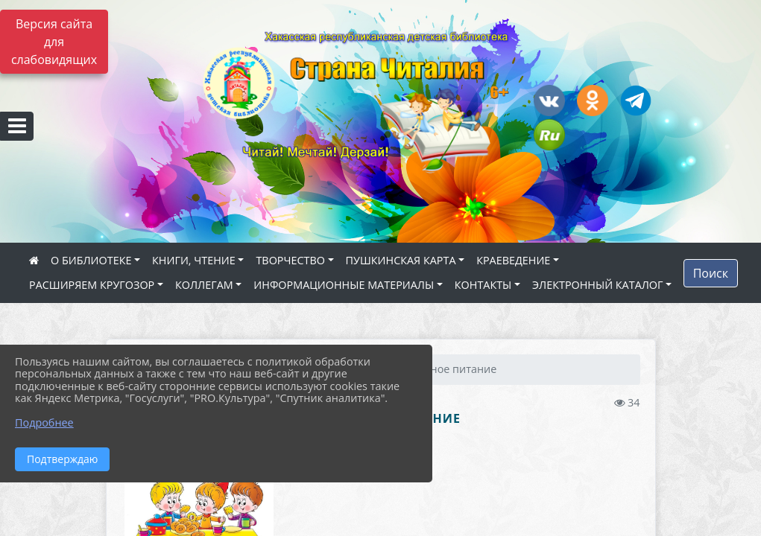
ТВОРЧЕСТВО (290, 260)
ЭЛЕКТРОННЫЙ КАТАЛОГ (597, 285)
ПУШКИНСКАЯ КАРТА (401, 260)
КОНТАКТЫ (483, 285)
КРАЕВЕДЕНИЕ (513, 260)
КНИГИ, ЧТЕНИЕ (194, 260)
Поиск (710, 273)
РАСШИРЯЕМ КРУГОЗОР (91, 285)
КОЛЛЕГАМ (204, 285)
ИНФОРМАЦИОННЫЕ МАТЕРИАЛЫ (343, 285)
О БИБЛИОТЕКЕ (91, 260)
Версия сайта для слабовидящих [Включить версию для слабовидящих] (54, 42)
